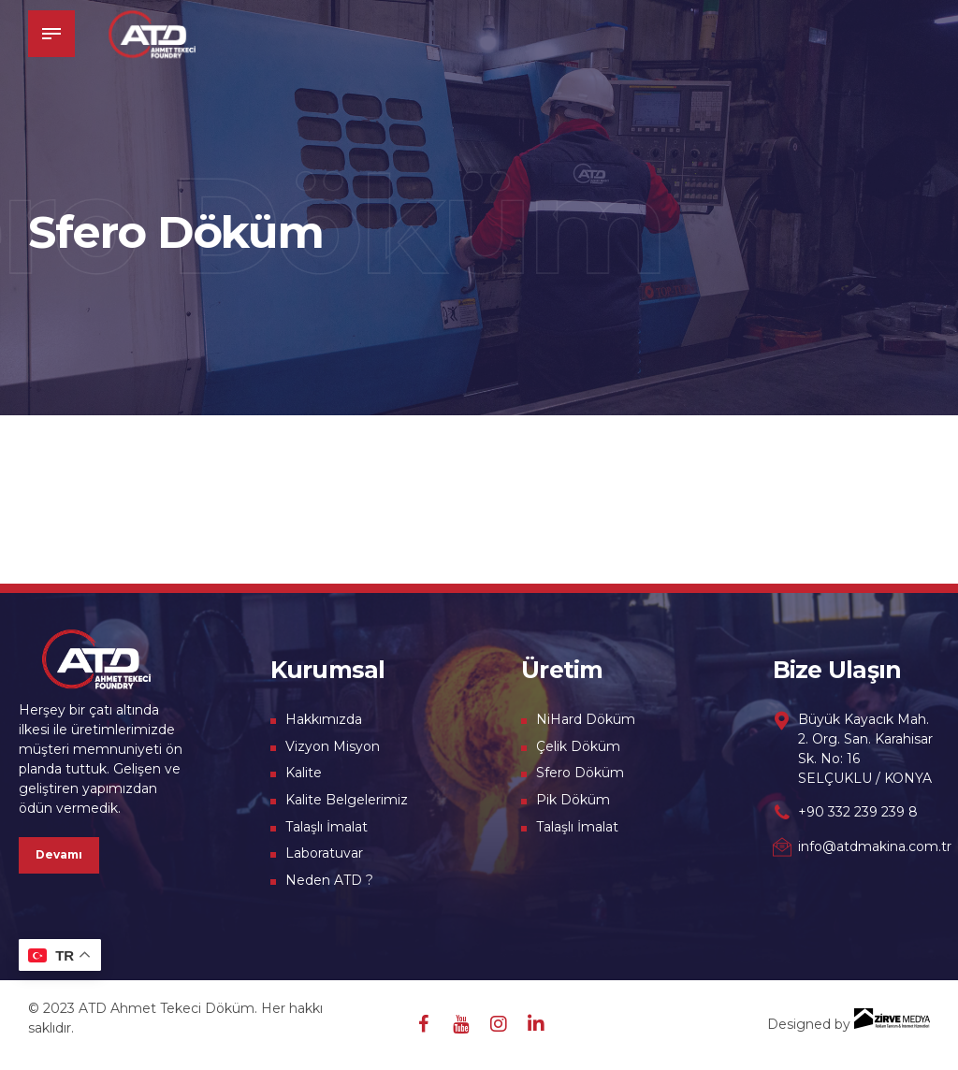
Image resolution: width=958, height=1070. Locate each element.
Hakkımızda (323, 719)
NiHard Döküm (585, 719)
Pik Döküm (573, 799)
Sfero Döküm (580, 772)
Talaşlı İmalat (326, 826)
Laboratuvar (324, 853)
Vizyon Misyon (332, 746)
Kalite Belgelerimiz (346, 799)
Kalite (303, 772)
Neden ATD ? (329, 880)
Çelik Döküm (578, 746)
